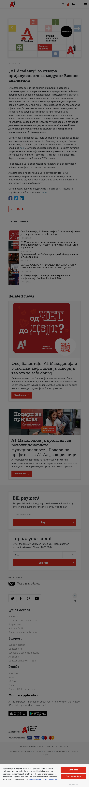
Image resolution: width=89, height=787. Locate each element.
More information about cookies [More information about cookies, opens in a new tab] (43, 779)
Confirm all (73, 770)
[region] (44, 775)
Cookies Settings (73, 776)
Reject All (73, 784)
